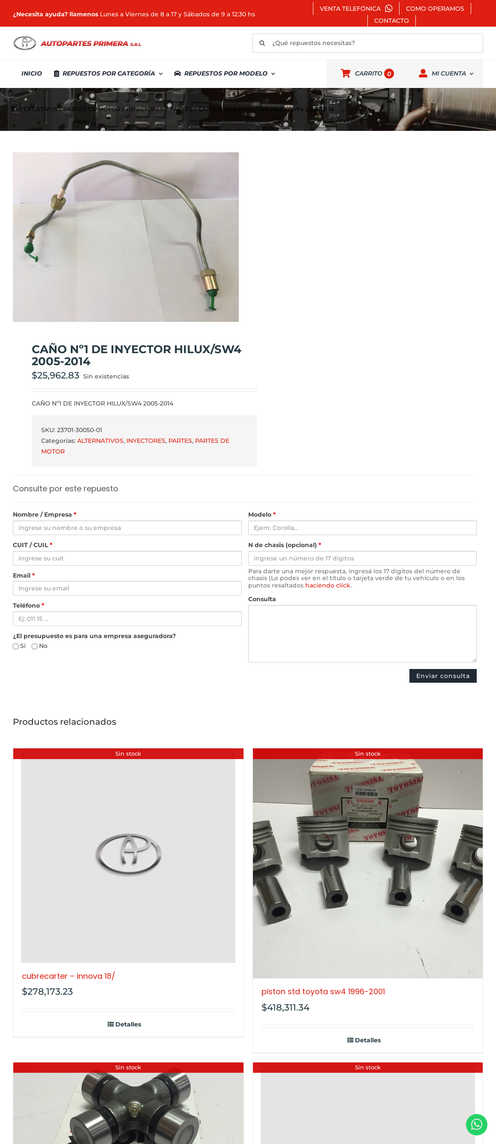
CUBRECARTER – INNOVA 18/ (68, 976)
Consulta (262, 599)
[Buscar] (262, 43)
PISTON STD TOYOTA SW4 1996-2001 (323, 991)
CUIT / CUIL (32, 545)
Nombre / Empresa (44, 514)
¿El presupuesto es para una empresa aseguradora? (94, 636)
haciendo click (327, 585)
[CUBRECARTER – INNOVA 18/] (128, 855)
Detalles (128, 1024)
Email (24, 575)
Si (19, 646)
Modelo (262, 514)
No (40, 646)
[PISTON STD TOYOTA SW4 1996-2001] (368, 863)
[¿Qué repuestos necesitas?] (368, 43)
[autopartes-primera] (77, 37)
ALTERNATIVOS (100, 441)
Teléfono (28, 605)
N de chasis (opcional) (284, 545)
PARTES (180, 441)
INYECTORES (145, 441)
